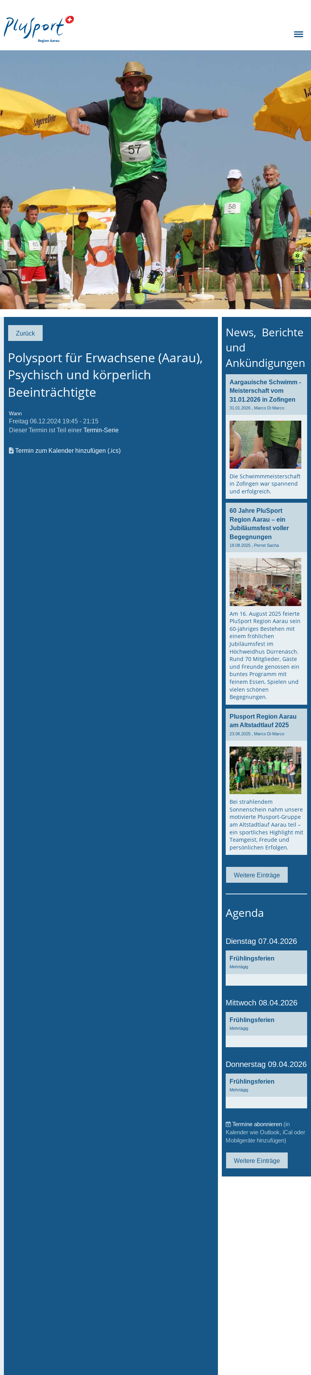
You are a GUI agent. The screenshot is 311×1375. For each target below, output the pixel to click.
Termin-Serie (101, 429)
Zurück (25, 333)
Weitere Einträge (257, 875)
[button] (266, 968)
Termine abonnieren (257, 1124)
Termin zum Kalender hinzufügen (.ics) (68, 450)
